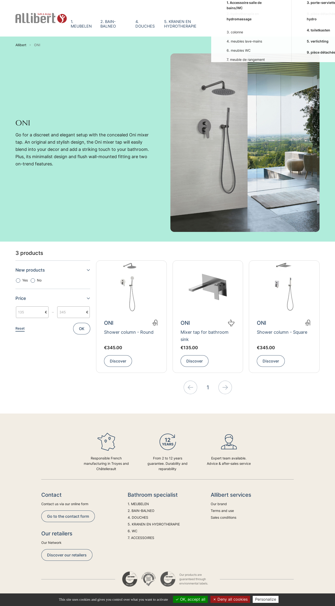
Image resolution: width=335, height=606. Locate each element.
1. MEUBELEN (81, 24)
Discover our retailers (67, 555)
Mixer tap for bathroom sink (205, 336)
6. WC (230, 24)
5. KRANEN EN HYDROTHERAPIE (180, 24)
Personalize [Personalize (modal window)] (265, 599)
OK (81, 328)
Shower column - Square (282, 332)
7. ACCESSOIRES (256, 24)
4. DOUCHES (145, 24)
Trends (292, 23)
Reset (20, 328)
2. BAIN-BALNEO (108, 24)
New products (52, 270)
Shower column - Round (129, 332)
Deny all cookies (230, 599)
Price (52, 298)
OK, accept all (190, 599)
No (39, 280)
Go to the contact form (68, 516)
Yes (25, 280)
